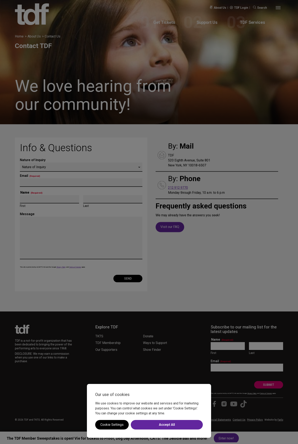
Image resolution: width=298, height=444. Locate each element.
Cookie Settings (112, 425)
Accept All (167, 425)
